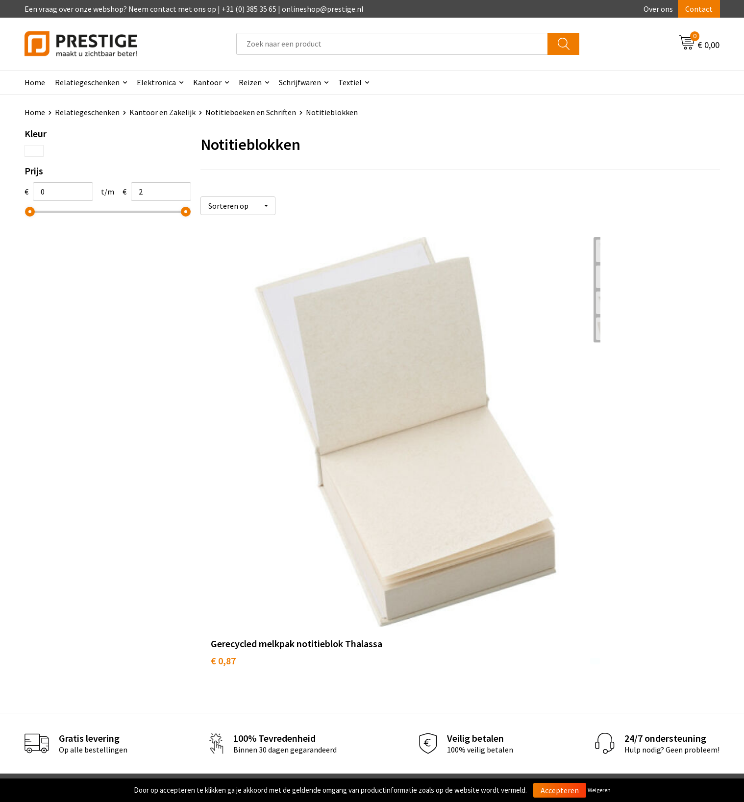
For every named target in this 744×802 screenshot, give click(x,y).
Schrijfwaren (300, 82)
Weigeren (599, 790)
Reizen (250, 82)
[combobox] (392, 44)
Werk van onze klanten (250, 627)
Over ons (658, 9)
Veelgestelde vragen (246, 612)
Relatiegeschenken (87, 82)
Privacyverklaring (586, 627)
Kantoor (207, 82)
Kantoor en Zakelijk (162, 112)
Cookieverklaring (585, 612)
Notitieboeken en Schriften (250, 112)
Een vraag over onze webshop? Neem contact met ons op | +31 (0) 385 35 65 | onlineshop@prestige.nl (194, 9)
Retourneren (405, 627)
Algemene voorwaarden (596, 598)
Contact (699, 9)
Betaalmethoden (413, 612)
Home (35, 82)
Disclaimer (575, 642)
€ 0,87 (223, 435)
